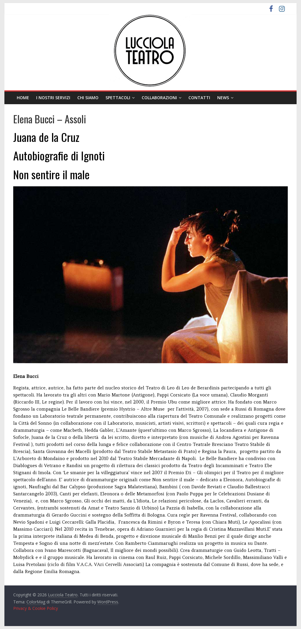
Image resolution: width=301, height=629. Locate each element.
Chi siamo (87, 97)
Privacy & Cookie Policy (35, 608)
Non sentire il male (51, 174)
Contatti (199, 97)
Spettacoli (118, 97)
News (223, 97)
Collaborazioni (159, 97)
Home (23, 97)
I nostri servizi (53, 97)
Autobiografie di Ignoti (59, 155)
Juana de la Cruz (46, 137)
